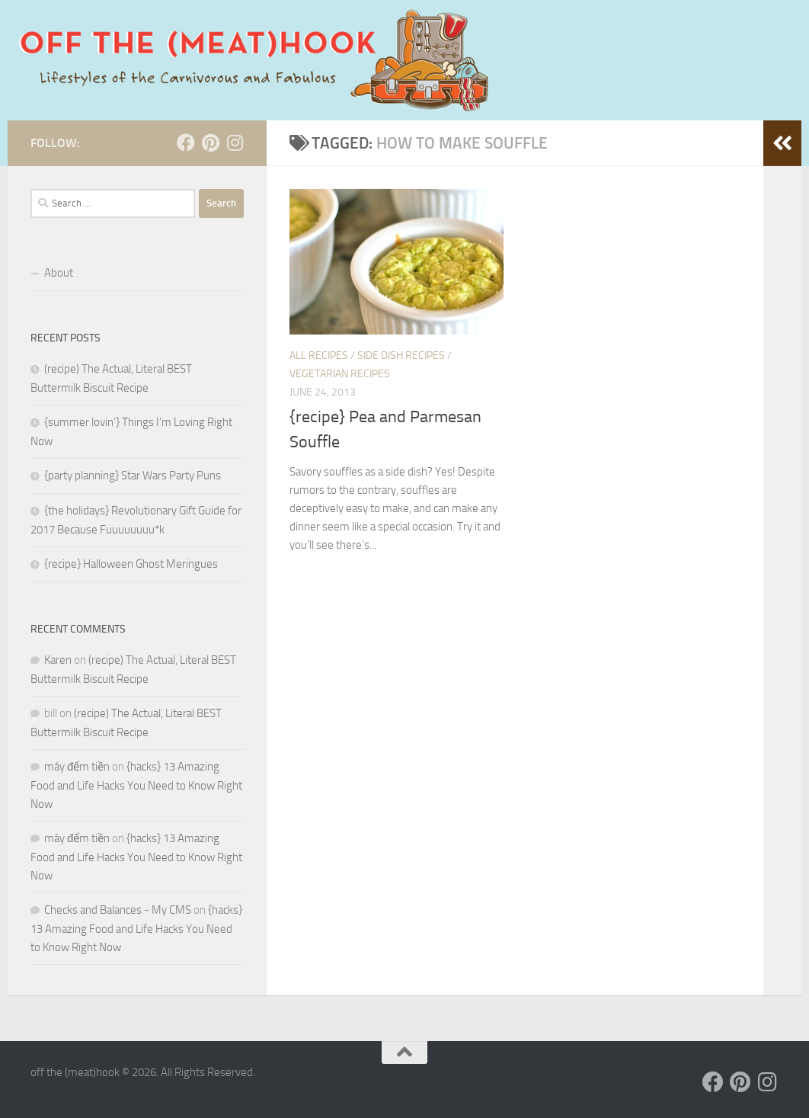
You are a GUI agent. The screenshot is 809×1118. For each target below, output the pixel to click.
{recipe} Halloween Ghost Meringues (131, 564)
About (58, 273)
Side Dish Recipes (401, 355)
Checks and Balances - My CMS (117, 910)
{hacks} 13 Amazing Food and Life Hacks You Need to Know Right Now (136, 785)
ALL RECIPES (318, 355)
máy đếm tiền (77, 767)
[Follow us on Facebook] (186, 142)
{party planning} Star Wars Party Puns (132, 475)
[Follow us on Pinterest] (210, 142)
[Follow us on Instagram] (234, 142)
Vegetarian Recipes (339, 373)
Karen (58, 660)
